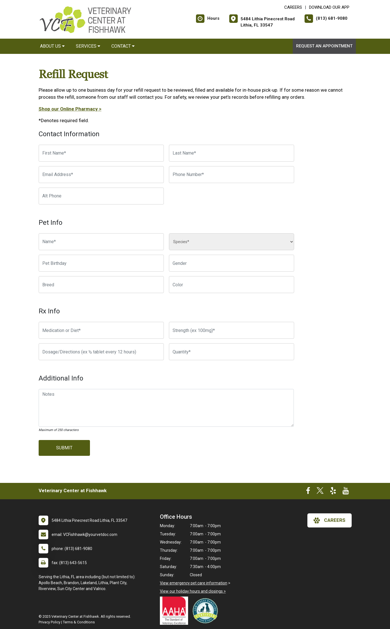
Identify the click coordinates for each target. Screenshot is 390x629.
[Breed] (101, 284)
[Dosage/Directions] (101, 351)
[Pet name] (101, 241)
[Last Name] (231, 153)
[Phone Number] (231, 174)
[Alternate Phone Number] (101, 196)
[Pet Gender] (231, 263)
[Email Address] (101, 174)
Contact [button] (123, 46)
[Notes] (166, 408)
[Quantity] (231, 351)
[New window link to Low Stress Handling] (206, 611)
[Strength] (231, 330)
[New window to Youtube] (346, 492)
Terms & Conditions (79, 622)
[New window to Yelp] (333, 492)
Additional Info (61, 378)
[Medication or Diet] (101, 330)
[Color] (231, 284)
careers (329, 520)
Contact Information (69, 134)
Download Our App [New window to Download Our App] (329, 7)
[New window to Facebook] (308, 492)
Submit (64, 447)
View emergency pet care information (193, 583)
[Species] (231, 241)
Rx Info (49, 311)
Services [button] (88, 46)
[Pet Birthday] (101, 263)
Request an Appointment (324, 46)
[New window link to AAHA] (175, 611)
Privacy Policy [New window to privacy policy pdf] (49, 622)
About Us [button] (52, 46)
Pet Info (50, 222)
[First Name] (101, 153)
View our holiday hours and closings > (193, 591)
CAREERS (293, 7)
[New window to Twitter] (320, 492)
